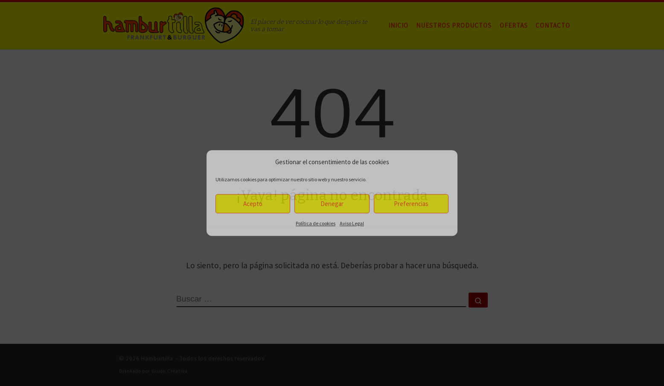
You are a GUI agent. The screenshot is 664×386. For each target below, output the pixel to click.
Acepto (252, 204)
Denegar (332, 204)
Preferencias (411, 204)
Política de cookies (315, 223)
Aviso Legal (352, 223)
